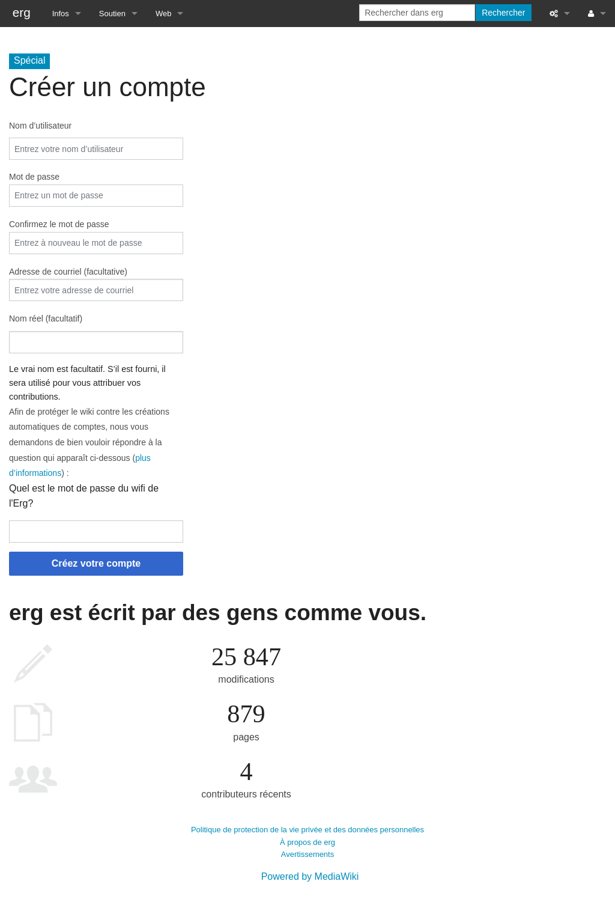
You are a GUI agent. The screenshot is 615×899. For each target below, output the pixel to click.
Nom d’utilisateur (40, 125)
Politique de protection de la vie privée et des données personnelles (307, 829)
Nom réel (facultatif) (45, 318)
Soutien (112, 13)
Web (164, 13)
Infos (60, 13)
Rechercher (503, 12)
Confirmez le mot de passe (59, 224)
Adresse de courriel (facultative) (68, 271)
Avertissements (307, 854)
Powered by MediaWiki (310, 876)
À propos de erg (307, 842)
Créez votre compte (96, 563)
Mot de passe (34, 176)
